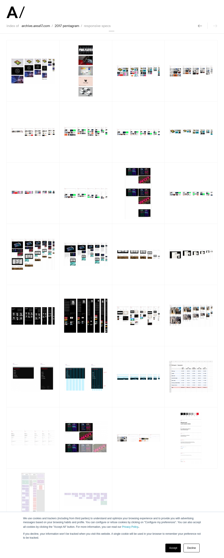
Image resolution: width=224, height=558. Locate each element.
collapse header (112, 31)
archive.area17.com (36, 26)
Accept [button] (173, 548)
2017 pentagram (67, 26)
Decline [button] (191, 548)
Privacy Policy (130, 526)
